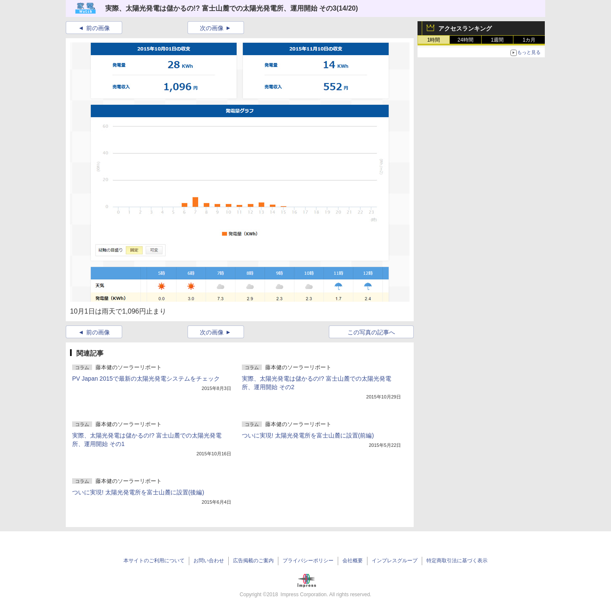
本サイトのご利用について (154, 561)
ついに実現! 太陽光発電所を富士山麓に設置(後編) (138, 492)
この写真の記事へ (371, 332)
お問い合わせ (208, 561)
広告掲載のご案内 (253, 561)
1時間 (433, 40)
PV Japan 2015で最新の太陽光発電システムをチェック (146, 378)
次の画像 (212, 28)
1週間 (497, 40)
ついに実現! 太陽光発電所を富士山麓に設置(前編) (308, 435)
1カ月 (529, 40)
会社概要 (352, 561)
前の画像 (98, 28)
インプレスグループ (395, 561)
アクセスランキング (465, 28)
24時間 (465, 40)
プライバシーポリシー (308, 561)
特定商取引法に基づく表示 (457, 561)
